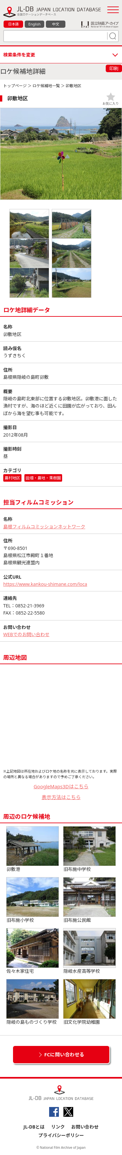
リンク (58, 1127)
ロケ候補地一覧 (46, 85)
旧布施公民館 (89, 900)
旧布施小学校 (33, 900)
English (34, 24)
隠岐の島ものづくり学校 (33, 1002)
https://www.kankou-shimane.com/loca (45, 584)
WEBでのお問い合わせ (26, 634)
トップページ (15, 85)
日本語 (13, 24)
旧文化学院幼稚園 (89, 1002)
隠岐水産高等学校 (89, 951)
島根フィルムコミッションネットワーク (44, 526)
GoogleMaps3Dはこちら (61, 786)
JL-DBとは (34, 1127)
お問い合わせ (85, 1127)
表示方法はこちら (61, 797)
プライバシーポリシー (61, 1135)
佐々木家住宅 (33, 951)
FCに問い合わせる (64, 1054)
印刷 (113, 68)
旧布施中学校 (89, 849)
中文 (55, 24)
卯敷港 (33, 849)
